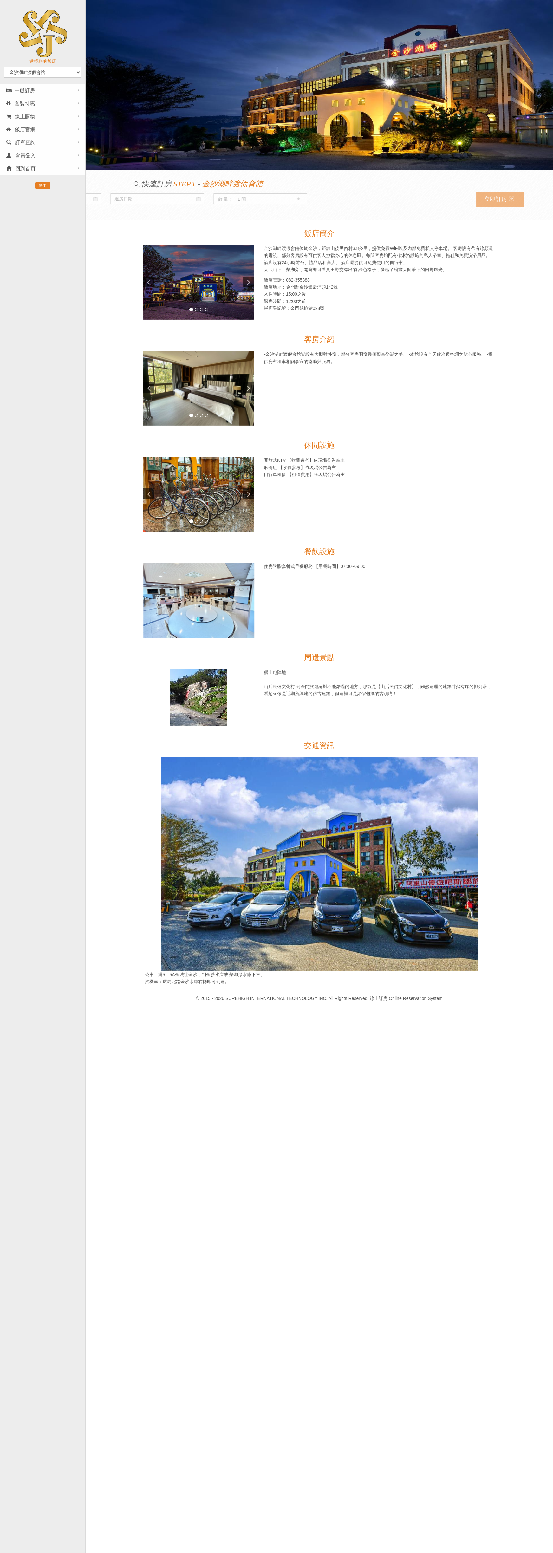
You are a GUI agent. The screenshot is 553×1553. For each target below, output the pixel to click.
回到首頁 (21, 168)
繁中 (43, 185)
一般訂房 (20, 90)
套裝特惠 (20, 103)
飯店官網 (20, 129)
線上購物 (20, 116)
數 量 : (100, 199)
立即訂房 (524, 199)
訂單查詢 (21, 142)
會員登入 (21, 155)
